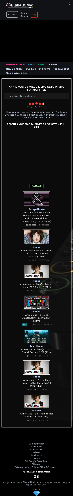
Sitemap (36, 464)
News (36, 458)
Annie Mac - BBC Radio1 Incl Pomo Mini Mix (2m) (36, 415)
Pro (34, 14)
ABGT (31, 64)
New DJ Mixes (14, 68)
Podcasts (36, 455)
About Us (36, 446)
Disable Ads (37, 186)
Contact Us (36, 449)
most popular (37, 111)
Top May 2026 (61, 68)
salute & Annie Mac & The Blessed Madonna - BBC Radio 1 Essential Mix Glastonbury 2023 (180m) (36, 217)
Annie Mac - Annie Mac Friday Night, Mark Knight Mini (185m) (36, 383)
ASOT (41, 64)
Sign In (24, 13)
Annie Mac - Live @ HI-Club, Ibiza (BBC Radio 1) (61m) (36, 285)
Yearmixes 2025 (15, 64)
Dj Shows (44, 68)
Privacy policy (23, 467)
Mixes (36, 452)
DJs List (31, 68)
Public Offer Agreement (44, 467)
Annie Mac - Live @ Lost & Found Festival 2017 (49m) (36, 351)
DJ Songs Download (36, 461)
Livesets (53, 64)
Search (12, 14)
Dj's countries (36, 443)
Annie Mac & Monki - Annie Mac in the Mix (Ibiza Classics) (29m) (36, 253)
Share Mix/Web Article (16, 73)
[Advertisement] (36, 39)
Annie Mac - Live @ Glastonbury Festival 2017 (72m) (36, 317)
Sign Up (24, 16)
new (53, 111)
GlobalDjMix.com (32, 482)
